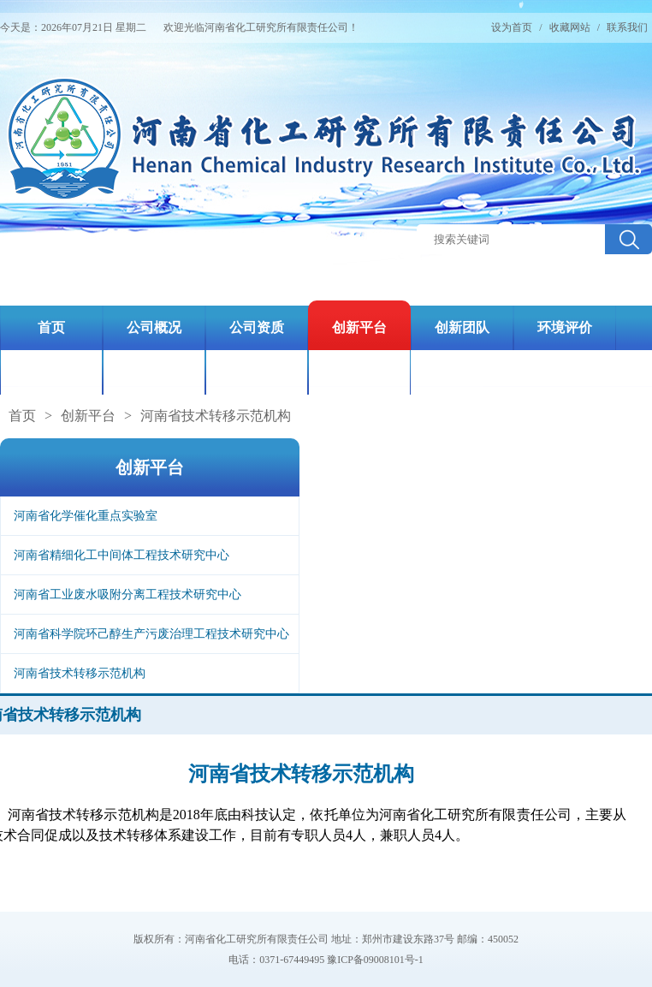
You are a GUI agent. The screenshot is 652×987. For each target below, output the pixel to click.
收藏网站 (569, 27)
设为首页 (511, 27)
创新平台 (88, 415)
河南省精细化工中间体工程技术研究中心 (121, 555)
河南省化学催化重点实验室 (85, 515)
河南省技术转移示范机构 (215, 415)
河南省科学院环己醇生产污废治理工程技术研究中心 (151, 633)
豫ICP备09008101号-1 (375, 960)
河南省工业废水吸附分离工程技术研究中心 (127, 594)
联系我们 (627, 27)
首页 (22, 415)
